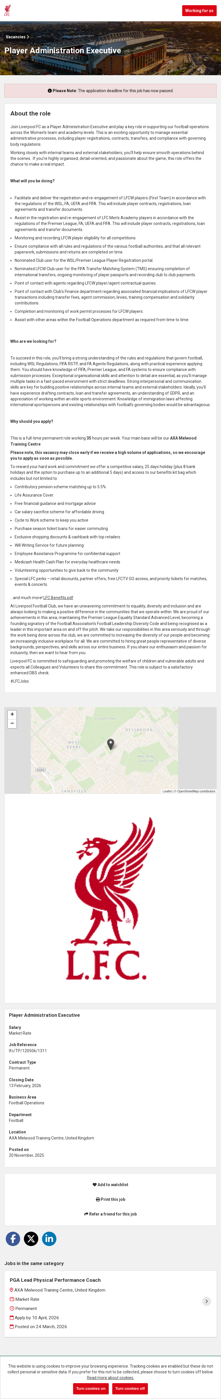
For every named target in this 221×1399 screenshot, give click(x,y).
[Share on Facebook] (13, 1239)
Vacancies (17, 37)
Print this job (110, 1199)
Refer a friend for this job (110, 1214)
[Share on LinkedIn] (49, 1239)
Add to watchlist (110, 1184)
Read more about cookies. (110, 1377)
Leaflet (167, 791)
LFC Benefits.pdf (58, 597)
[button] (110, 744)
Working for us (199, 10)
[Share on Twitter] (31, 1239)
